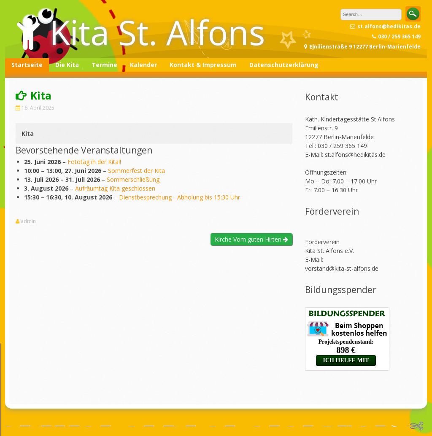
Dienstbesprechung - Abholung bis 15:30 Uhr (179, 197)
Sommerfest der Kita (136, 171)
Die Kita (67, 65)
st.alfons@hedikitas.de (355, 155)
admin (28, 221)
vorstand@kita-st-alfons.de (341, 268)
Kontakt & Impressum (203, 65)
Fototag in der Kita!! (94, 162)
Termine (104, 65)
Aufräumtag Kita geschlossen (115, 188)
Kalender (143, 65)
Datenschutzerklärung (284, 65)
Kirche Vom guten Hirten (251, 239)
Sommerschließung (133, 179)
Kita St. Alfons (157, 32)
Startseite (27, 65)
